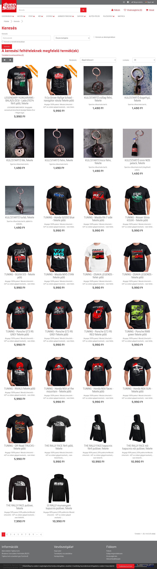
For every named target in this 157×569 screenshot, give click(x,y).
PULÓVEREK (109, 16)
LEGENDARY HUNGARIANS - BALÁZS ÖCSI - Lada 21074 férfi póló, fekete (19, 101)
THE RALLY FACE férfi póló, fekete (59, 447)
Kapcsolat (57, 550)
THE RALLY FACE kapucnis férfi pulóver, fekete (98, 447)
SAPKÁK (81, 16)
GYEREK (50, 16)
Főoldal (6, 21)
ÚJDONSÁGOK (8, 16)
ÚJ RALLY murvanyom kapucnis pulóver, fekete (59, 506)
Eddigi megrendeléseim (114, 553)
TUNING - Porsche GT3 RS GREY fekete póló (20, 332)
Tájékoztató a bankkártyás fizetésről (15, 556)
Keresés (17, 21)
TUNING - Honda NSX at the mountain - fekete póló (59, 390)
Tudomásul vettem (125, 566)
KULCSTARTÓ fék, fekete (19, 160)
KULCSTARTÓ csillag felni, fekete (98, 99)
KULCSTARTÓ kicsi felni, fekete (98, 161)
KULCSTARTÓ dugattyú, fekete (137, 99)
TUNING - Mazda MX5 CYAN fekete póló (59, 275)
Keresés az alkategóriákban (104, 37)
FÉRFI (31, 16)
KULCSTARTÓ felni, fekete (59, 160)
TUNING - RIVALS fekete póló (19, 389)
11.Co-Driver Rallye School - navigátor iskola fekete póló (59, 99)
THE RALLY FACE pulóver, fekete (19, 506)
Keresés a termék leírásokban (13, 41)
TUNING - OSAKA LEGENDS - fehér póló (98, 275)
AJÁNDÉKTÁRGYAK (66, 16)
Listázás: (126, 60)
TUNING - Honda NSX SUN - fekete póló (137, 390)
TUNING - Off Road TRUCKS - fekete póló (19, 447)
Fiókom (108, 550)
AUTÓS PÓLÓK (94, 16)
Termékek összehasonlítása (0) (13, 55)
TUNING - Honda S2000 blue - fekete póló (58, 218)
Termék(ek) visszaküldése (63, 553)
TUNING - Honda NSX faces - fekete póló (98, 390)
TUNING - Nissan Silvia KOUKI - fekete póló (137, 218)
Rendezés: (73, 60)
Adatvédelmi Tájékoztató (11, 550)
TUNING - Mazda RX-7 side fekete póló (98, 218)
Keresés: (5, 33)
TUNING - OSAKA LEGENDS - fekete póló (137, 275)
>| (40, 534)
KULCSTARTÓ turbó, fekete (19, 217)
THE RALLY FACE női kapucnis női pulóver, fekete (137, 447)
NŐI (40, 16)
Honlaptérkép (59, 556)
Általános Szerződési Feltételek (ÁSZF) (15, 553)
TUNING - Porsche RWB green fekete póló (137, 332)
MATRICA (121, 16)
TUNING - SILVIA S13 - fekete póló (19, 275)
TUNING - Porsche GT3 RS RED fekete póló (98, 332)
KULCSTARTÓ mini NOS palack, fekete (137, 161)
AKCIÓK (21, 16)
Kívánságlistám (111, 556)
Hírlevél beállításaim (113, 558)
